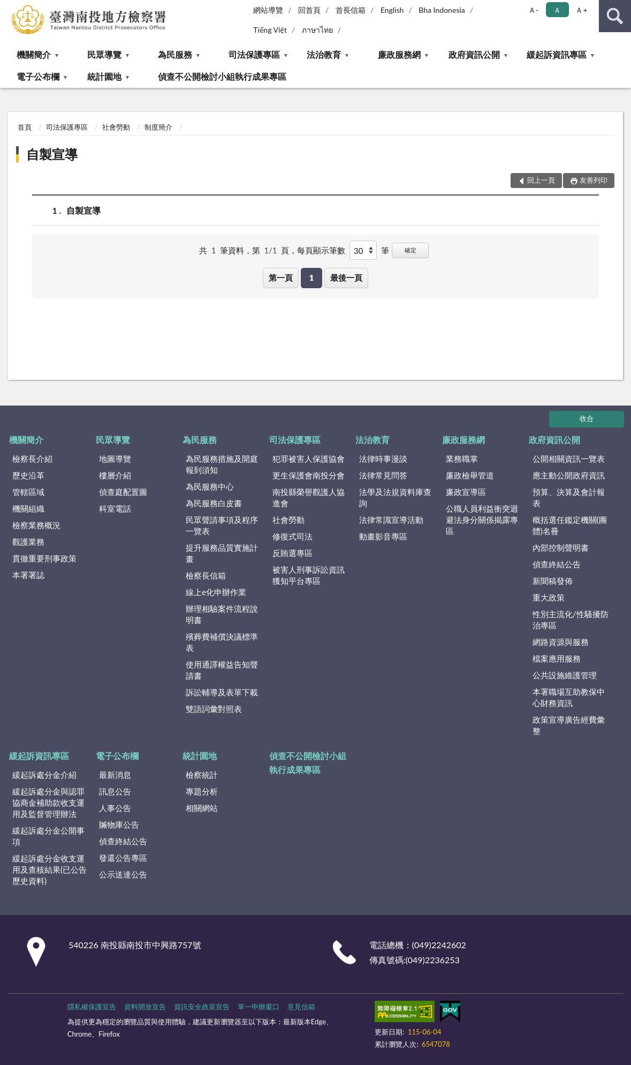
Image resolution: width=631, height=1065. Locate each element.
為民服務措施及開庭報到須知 (222, 464)
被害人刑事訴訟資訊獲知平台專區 (308, 575)
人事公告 (115, 808)
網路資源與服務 (561, 642)
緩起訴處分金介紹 (44, 774)
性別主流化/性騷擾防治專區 (571, 619)
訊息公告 (115, 791)
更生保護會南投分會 (308, 475)
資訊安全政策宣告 (202, 1006)
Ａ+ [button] (581, 9)
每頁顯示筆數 (321, 250)
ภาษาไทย (317, 29)
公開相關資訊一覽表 (569, 458)
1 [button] (311, 277)
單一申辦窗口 (258, 1006)
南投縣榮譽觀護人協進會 (308, 497)
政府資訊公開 (474, 54)
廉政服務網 (399, 54)
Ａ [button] (557, 9)
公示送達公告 (123, 874)
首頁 (25, 127)
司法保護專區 (254, 54)
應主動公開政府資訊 (569, 475)
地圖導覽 (115, 458)
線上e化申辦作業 (216, 592)
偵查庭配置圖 (123, 492)
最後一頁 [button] (346, 277)
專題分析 (202, 791)
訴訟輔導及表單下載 (222, 692)
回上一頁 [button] (541, 180)
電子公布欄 (38, 76)
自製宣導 (52, 154)
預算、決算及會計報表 (569, 497)
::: (8, 8)
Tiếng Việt (270, 29)
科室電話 (115, 508)
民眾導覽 (104, 54)
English (392, 9)
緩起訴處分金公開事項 (48, 836)
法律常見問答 (383, 475)
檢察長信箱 (206, 575)
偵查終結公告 (557, 564)
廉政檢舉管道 (470, 475)
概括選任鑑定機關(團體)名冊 (570, 525)
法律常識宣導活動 (391, 519)
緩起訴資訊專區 (557, 54)
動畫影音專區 (383, 536)
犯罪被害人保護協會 (308, 458)
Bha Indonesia (442, 9)
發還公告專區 (123, 857)
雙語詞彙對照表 (214, 709)
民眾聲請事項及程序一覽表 (222, 525)
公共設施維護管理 (565, 675)
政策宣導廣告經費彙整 (569, 725)
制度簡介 (158, 127)
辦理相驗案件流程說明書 (222, 614)
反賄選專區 (292, 553)
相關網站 (202, 808)
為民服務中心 (210, 486)
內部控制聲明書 (561, 547)
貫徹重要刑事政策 (44, 558)
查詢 (615, 16)
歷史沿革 (28, 475)
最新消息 (115, 774)
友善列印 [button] (593, 180)
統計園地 (104, 76)
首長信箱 (351, 9)
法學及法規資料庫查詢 (395, 497)
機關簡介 (34, 54)
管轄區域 (28, 492)
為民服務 (175, 54)
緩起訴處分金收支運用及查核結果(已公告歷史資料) (49, 869)
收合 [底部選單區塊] (587, 418)
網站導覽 (268, 9)
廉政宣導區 (466, 492)
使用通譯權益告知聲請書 (222, 669)
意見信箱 (301, 1006)
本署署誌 (28, 575)
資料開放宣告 (145, 1006)
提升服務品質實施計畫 (222, 553)
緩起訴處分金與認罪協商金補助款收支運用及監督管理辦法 (48, 802)
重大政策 (549, 597)
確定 (410, 249)
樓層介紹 (115, 475)
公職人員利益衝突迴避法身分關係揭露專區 (482, 520)
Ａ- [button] (533, 9)
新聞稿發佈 (553, 581)
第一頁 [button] (281, 277)
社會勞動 (116, 127)
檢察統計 (202, 774)
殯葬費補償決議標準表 (222, 642)
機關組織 (28, 508)
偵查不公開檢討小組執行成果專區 (222, 76)
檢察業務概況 (36, 525)
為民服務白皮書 (214, 503)
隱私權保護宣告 (91, 1006)
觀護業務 (28, 541)
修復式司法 (292, 536)
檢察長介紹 (32, 458)
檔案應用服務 (557, 658)
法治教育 (324, 54)
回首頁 (309, 9)
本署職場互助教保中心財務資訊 (569, 697)
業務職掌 (462, 458)
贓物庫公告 (119, 824)
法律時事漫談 (383, 458)
